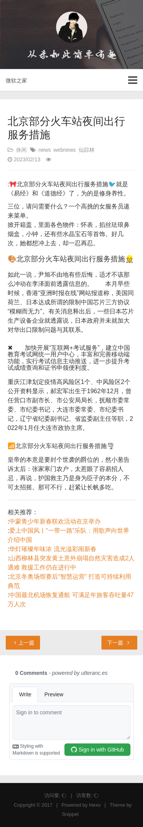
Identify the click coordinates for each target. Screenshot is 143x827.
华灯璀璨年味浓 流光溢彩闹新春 (52, 549)
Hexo (94, 805)
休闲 (21, 150)
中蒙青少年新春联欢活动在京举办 (55, 521)
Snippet (70, 814)
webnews (64, 150)
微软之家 (16, 80)
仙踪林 (87, 150)
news (45, 150)
